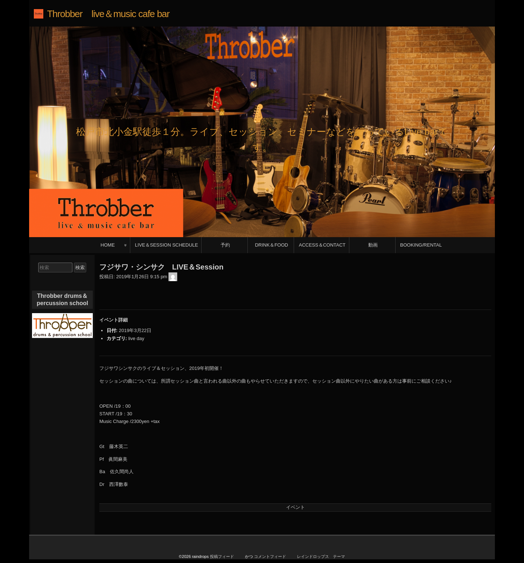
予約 (225, 245)
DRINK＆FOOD (271, 245)
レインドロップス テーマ (321, 556)
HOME (107, 245)
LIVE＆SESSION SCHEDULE (166, 245)
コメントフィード (270, 556)
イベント (295, 507)
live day (136, 338)
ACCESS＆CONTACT (322, 245)
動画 (373, 245)
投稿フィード (222, 556)
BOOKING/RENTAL (421, 245)
